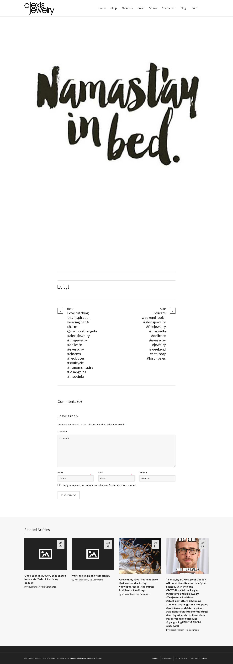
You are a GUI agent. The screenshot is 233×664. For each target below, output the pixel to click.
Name (60, 472)
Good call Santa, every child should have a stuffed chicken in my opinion (45, 579)
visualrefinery (34, 586)
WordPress (65, 658)
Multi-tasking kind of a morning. (91, 575)
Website (143, 472)
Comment (62, 431)
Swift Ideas (52, 658)
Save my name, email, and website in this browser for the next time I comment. (98, 485)
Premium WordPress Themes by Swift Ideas (85, 658)
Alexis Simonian (176, 629)
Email (100, 472)
